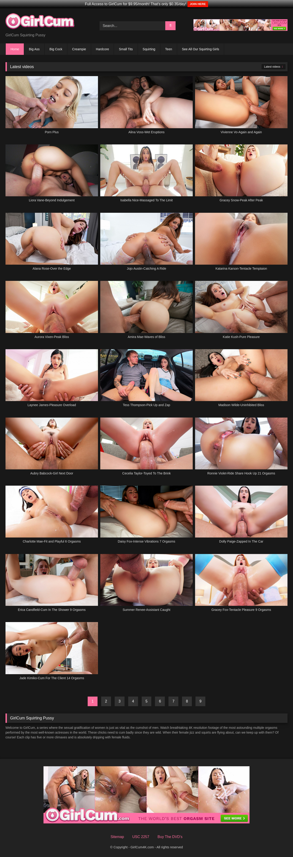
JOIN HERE (198, 4)
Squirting (149, 49)
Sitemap (117, 837)
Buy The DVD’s (169, 837)
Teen (168, 49)
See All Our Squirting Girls (200, 49)
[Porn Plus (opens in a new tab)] (51, 107)
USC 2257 (140, 837)
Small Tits (126, 49)
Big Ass (34, 49)
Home (15, 49)
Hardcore (102, 49)
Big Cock (55, 49)
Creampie (79, 49)
